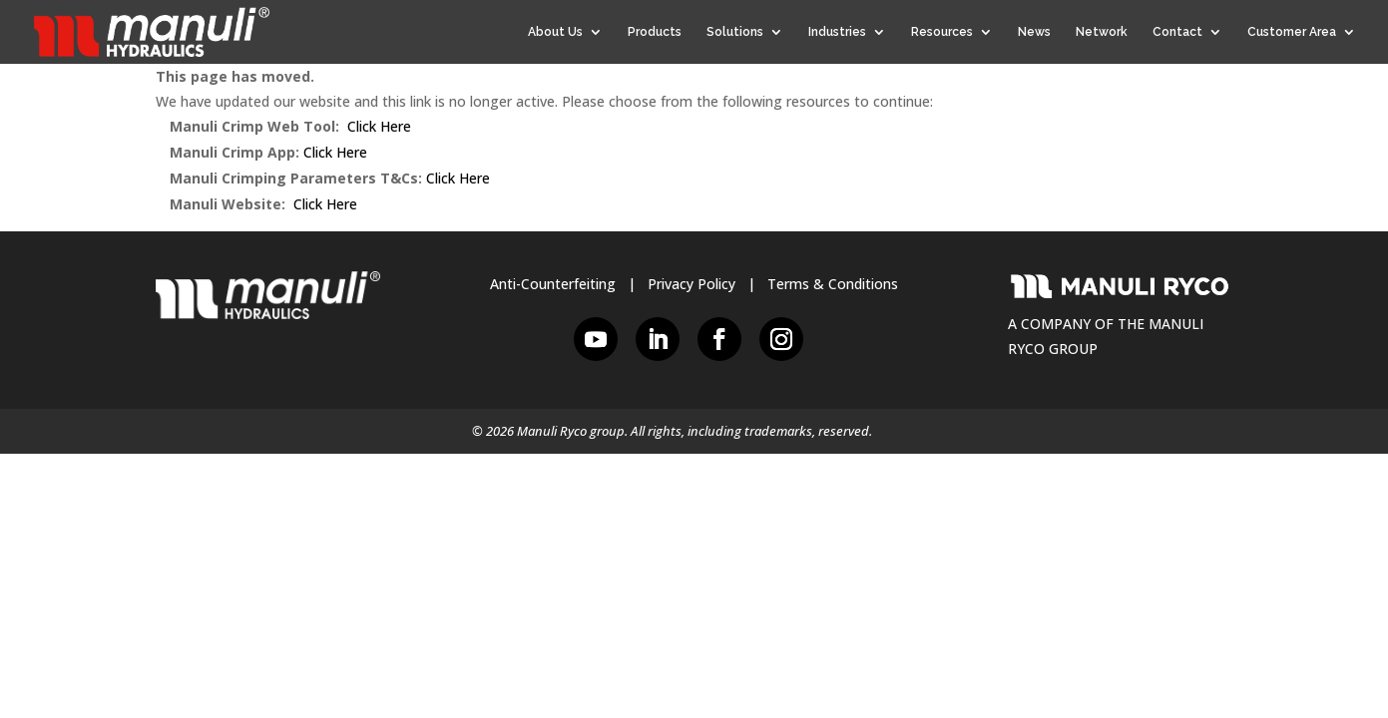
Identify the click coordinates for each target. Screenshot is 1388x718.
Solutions (734, 32)
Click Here (379, 126)
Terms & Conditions (832, 283)
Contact (1177, 32)
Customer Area (1291, 32)
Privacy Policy (691, 283)
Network (1102, 32)
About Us (555, 32)
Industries (837, 32)
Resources (942, 32)
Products (655, 32)
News (1034, 32)
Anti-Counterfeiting (553, 283)
